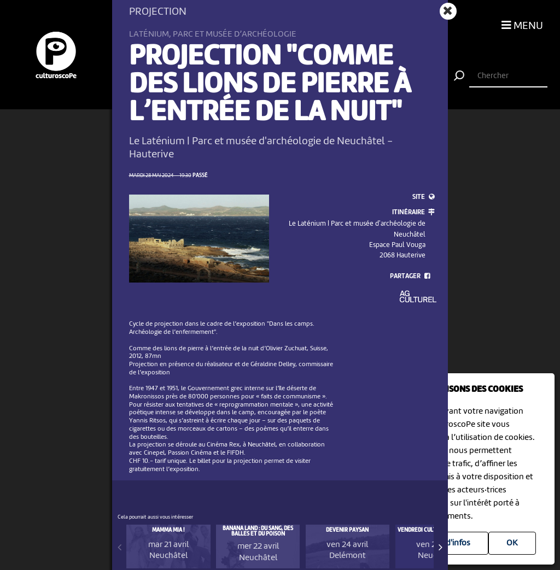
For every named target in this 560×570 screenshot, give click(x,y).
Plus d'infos (449, 543)
